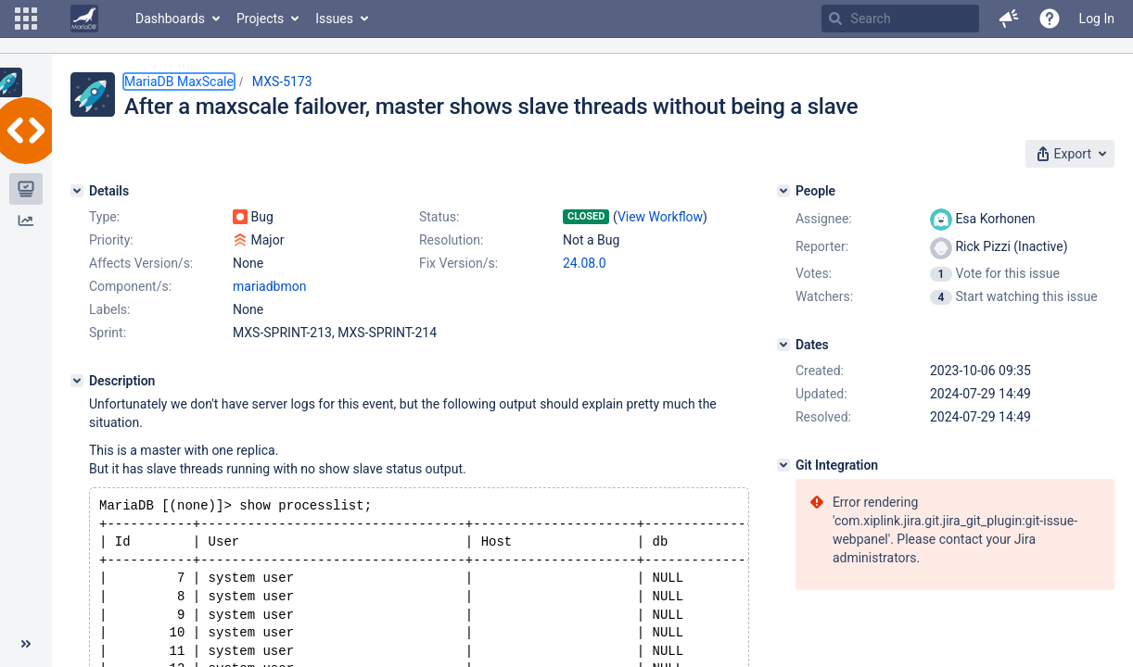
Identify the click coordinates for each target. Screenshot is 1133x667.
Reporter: (822, 246)
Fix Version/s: (458, 263)
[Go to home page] (84, 18)
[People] (783, 190)
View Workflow (660, 216)
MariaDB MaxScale (179, 81)
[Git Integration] (783, 465)
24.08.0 (584, 263)
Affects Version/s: (141, 263)
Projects (260, 18)
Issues (334, 18)
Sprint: (107, 332)
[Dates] (783, 344)
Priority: (111, 240)
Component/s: (130, 286)
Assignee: (824, 218)
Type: (104, 216)
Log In (1096, 18)
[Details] (76, 190)
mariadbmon (269, 286)
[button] (26, 18)
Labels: (109, 309)
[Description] (76, 380)
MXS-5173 (282, 81)
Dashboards (170, 18)
